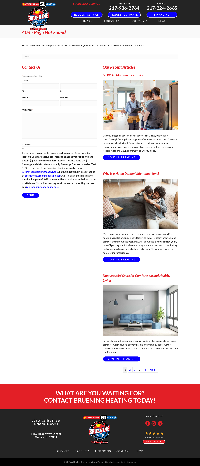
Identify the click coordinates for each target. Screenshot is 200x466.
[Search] (100, 56)
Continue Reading (124, 157)
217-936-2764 (124, 8)
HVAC (86, 21)
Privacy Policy (96, 462)
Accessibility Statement (125, 462)
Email (25, 97)
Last (62, 91)
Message (27, 109)
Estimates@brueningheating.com (40, 171)
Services (62, 451)
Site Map (109, 462)
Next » (153, 369)
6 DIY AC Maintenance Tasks (123, 75)
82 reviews (158, 437)
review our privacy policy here (42, 186)
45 (145, 369)
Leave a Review (154, 442)
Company (138, 21)
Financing (103, 451)
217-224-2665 (162, 8)
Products (111, 21)
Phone (64, 97)
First (24, 91)
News (161, 21)
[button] (91, 20)
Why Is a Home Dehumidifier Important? (131, 173)
